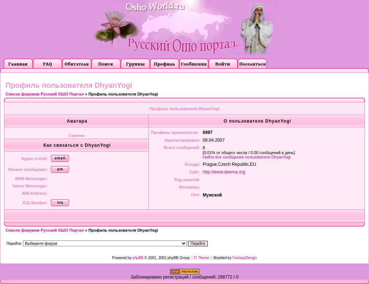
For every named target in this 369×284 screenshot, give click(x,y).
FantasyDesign (245, 258)
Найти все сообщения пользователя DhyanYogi (247, 157)
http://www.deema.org (224, 172)
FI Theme (202, 258)
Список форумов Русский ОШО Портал (44, 94)
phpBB (137, 258)
